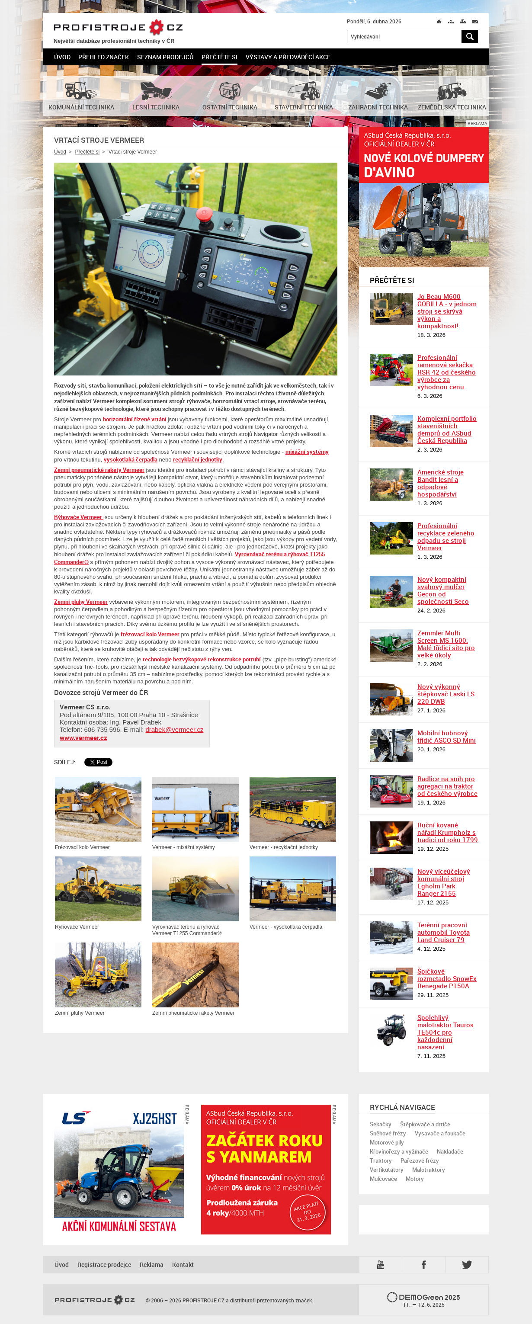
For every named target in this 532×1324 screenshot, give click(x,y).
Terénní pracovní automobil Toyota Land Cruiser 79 (443, 932)
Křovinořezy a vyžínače (399, 1151)
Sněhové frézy (388, 1133)
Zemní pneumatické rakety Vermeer (99, 470)
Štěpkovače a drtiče (425, 1124)
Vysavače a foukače (440, 1133)
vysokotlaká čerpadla (130, 459)
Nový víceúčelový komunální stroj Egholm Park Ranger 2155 (443, 882)
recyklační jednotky (197, 459)
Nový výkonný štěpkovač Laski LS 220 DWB (445, 693)
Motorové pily (387, 1142)
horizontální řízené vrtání (135, 419)
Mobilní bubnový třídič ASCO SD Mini (446, 736)
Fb (425, 1264)
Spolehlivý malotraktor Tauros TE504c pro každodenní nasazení (445, 1032)
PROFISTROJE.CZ (118, 28)
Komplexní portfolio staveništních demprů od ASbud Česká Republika (447, 429)
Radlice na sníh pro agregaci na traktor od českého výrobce (447, 786)
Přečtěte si (219, 57)
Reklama (151, 1264)
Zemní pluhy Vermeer (81, 602)
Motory (415, 1179)
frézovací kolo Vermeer (150, 634)
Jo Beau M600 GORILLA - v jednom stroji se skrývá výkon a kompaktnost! (447, 311)
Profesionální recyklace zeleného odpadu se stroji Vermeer (445, 536)
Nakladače (450, 1151)
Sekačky (380, 1124)
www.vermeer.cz (83, 737)
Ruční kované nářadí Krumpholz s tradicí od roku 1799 (447, 832)
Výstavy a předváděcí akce (288, 57)
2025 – (423, 1300)
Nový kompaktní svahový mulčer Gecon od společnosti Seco (443, 590)
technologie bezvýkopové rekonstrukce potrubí (202, 659)
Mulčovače (383, 1179)
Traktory (381, 1160)
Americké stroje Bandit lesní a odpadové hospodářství (440, 483)
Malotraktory (428, 1169)
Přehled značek (103, 57)
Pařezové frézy (420, 1160)
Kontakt (183, 1264)
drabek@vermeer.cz (174, 729)
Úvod (62, 57)
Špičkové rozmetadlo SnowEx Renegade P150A (447, 978)
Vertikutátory (387, 1169)
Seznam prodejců (165, 57)
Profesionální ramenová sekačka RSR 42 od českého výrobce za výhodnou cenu (446, 372)
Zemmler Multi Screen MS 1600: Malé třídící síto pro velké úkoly (446, 643)
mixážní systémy (307, 451)
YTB (382, 1265)
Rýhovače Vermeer (78, 517)
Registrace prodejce (104, 1264)
